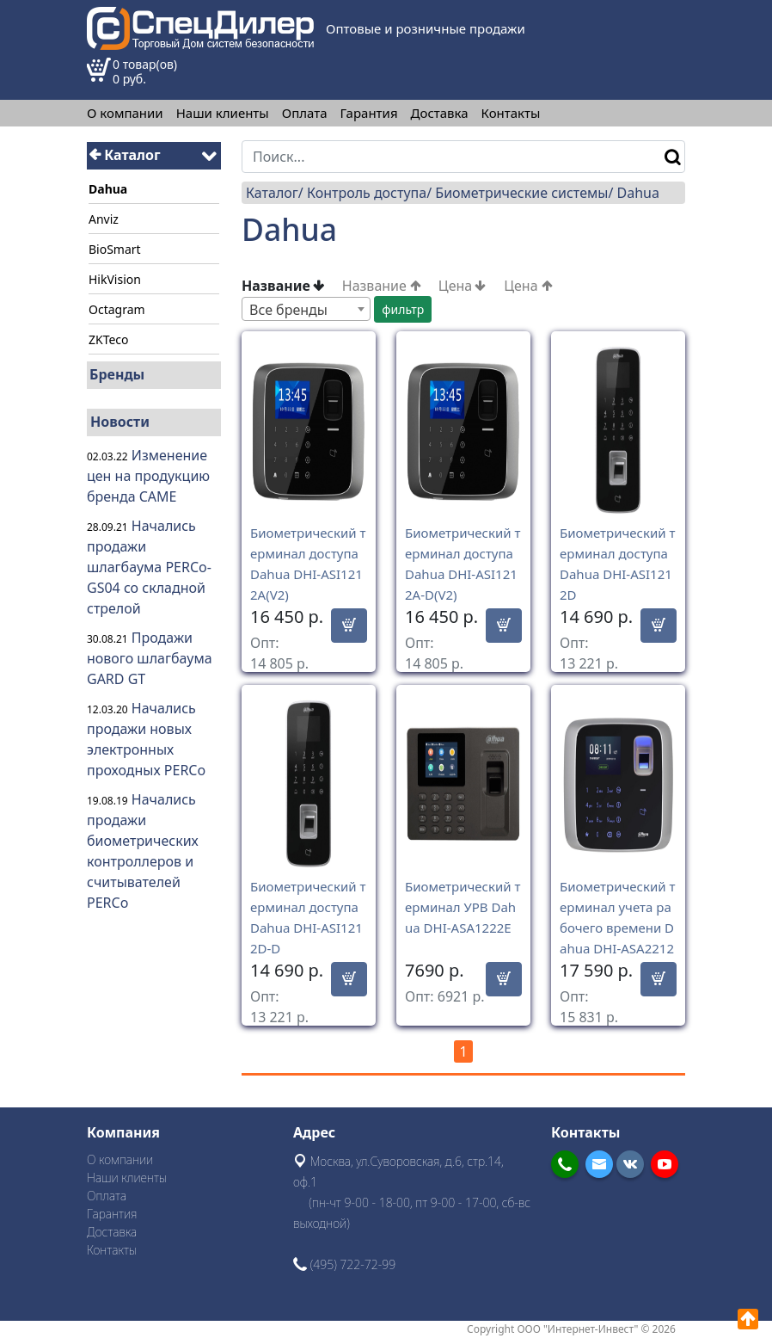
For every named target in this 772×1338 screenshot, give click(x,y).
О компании (125, 113)
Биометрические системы (521, 192)
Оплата (305, 113)
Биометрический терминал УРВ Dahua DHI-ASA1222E (462, 907)
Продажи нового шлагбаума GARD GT (149, 658)
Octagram (117, 309)
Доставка (440, 113)
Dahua (638, 192)
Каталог (125, 154)
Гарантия (369, 113)
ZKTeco (109, 339)
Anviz (104, 219)
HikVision (115, 279)
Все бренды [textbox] (288, 309)
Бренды (116, 374)
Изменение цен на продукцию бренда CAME (148, 476)
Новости (120, 421)
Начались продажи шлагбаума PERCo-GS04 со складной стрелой (149, 567)
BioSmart (115, 249)
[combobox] (306, 309)
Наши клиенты (222, 113)
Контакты (511, 113)
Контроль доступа (366, 192)
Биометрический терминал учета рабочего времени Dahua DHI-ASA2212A (617, 927)
